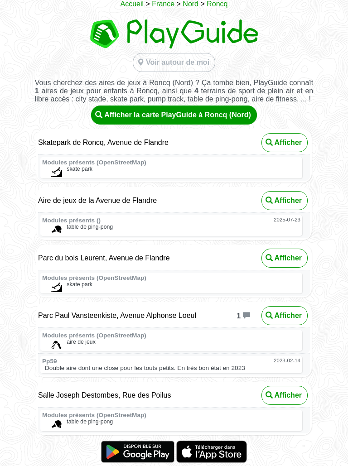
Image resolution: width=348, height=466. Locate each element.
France (163, 4)
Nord (190, 4)
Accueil (132, 4)
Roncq (217, 4)
